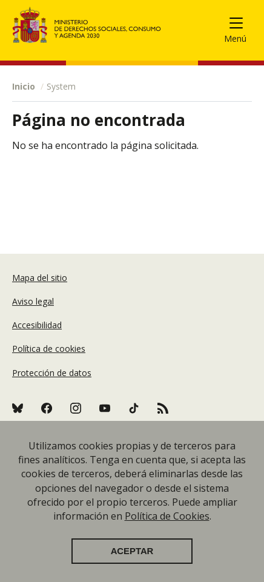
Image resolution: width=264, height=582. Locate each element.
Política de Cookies (167, 516)
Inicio (23, 86)
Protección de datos (51, 373)
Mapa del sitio (39, 277)
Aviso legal (33, 301)
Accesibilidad (37, 325)
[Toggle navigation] (240, 25)
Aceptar (132, 551)
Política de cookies (48, 348)
